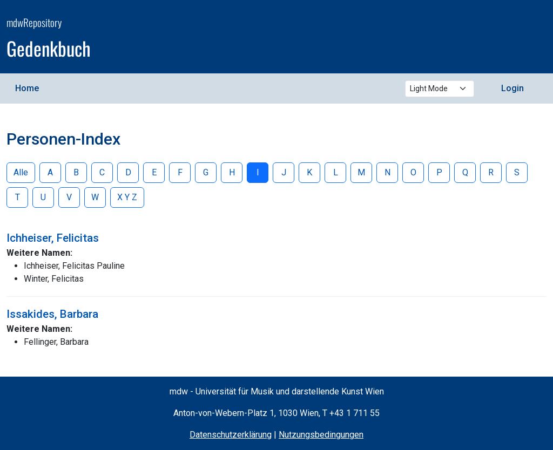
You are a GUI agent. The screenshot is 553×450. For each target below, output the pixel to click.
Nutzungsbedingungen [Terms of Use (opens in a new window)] (321, 434)
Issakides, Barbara (52, 314)
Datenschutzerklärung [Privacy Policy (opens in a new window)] (231, 434)
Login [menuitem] (512, 88)
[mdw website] (514, 38)
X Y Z (127, 197)
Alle (21, 172)
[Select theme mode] (439, 88)
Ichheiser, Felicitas (52, 237)
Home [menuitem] (27, 88)
